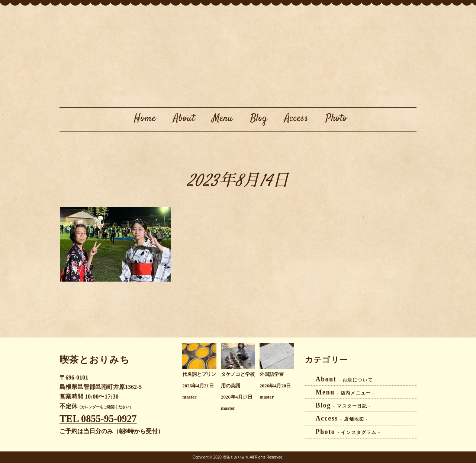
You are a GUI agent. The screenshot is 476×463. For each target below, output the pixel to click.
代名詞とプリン (199, 374)
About (184, 118)
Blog (258, 118)
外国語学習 (272, 374)
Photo (336, 118)
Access (296, 118)
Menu (222, 118)
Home (145, 118)
